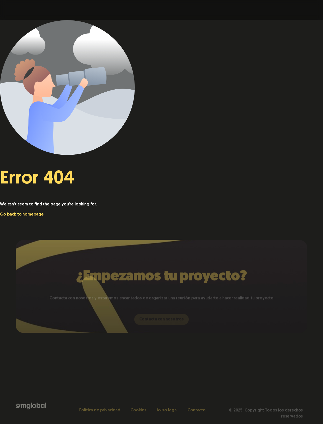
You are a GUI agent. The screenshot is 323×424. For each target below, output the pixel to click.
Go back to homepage (22, 215)
